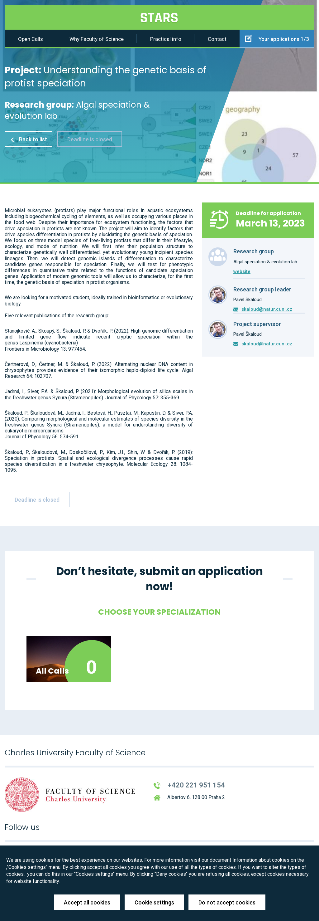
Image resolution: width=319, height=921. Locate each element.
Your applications (277, 38)
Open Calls (30, 39)
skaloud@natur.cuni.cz (266, 309)
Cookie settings (154, 902)
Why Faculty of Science (96, 39)
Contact (217, 39)
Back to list (28, 139)
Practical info (165, 39)
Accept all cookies (87, 902)
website (241, 271)
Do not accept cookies (226, 902)
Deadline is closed (89, 139)
